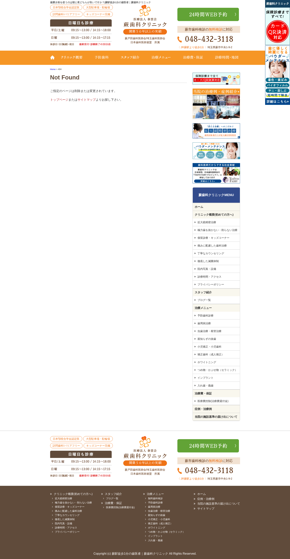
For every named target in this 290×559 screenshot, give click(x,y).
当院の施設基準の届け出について (216, 416)
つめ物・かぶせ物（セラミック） (217, 369)
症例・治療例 (203, 409)
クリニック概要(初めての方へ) (74, 60)
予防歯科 (102, 60)
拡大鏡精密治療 (207, 222)
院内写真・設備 (207, 268)
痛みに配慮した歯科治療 (212, 245)
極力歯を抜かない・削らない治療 (217, 230)
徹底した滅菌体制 (208, 261)
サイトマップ (86, 99)
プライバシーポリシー (211, 284)
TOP (54, 60)
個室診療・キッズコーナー (213, 237)
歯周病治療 (204, 323)
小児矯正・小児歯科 (209, 346)
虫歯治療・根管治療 (209, 331)
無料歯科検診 (155, 498)
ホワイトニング (207, 362)
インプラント (205, 377)
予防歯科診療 (205, 315)
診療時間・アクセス (209, 276)
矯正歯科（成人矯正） (211, 354)
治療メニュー (161, 60)
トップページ (59, 99)
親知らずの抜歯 (207, 338)
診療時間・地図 (224, 60)
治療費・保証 (193, 60)
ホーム (199, 206)
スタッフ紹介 (130, 60)
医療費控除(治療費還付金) (213, 401)
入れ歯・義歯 (205, 385)
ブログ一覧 (204, 299)
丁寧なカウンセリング (211, 253)
